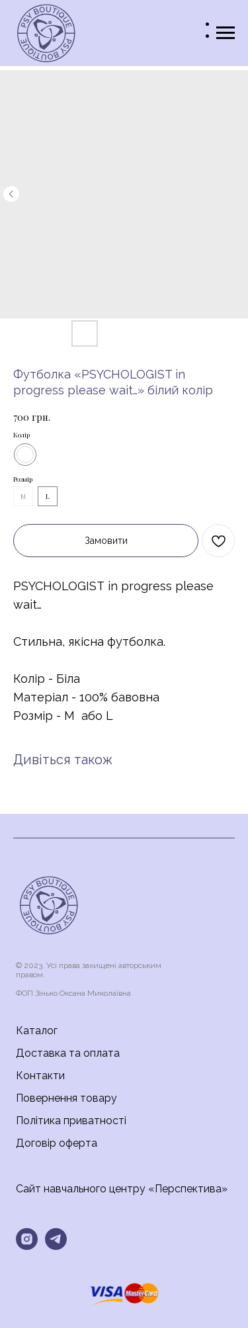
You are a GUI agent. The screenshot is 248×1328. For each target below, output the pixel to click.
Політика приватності (71, 1120)
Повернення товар (63, 1098)
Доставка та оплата (68, 1053)
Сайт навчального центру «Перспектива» (121, 1188)
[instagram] (27, 1239)
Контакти (40, 1075)
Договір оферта (56, 1143)
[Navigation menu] (225, 33)
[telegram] (56, 1239)
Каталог (37, 1030)
